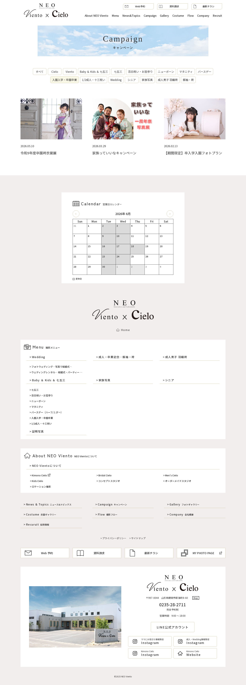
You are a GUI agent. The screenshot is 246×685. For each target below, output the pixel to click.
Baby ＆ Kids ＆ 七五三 (94, 72)
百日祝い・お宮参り (140, 72)
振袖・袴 (188, 80)
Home (123, 330)
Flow (190, 15)
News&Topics (131, 15)
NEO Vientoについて (47, 466)
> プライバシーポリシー (113, 538)
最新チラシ (203, 6)
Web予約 (135, 6)
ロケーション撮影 (41, 486)
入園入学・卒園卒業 (64, 80)
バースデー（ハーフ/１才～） (47, 412)
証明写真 (38, 431)
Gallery (164, 15)
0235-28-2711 (172, 604)
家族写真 (147, 80)
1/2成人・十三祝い (93, 80)
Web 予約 (39, 553)
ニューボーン (166, 72)
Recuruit (37, 524)
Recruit (217, 15)
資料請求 (169, 6)
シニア (132, 80)
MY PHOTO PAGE (201, 553)
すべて (40, 72)
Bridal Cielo (105, 475)
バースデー (204, 72)
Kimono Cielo (41, 475)
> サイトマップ (137, 538)
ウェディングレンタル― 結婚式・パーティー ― (56, 372)
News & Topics (49, 504)
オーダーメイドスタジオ (178, 481)
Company (203, 15)
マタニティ (186, 72)
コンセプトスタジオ (109, 481)
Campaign (150, 15)
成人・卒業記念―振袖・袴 (117, 357)
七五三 (118, 72)
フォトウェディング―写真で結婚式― (51, 366)
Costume (178, 15)
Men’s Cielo (171, 475)
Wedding (116, 80)
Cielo (54, 72)
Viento (70, 72)
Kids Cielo (37, 481)
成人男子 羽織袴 (168, 80)
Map (196, 597)
